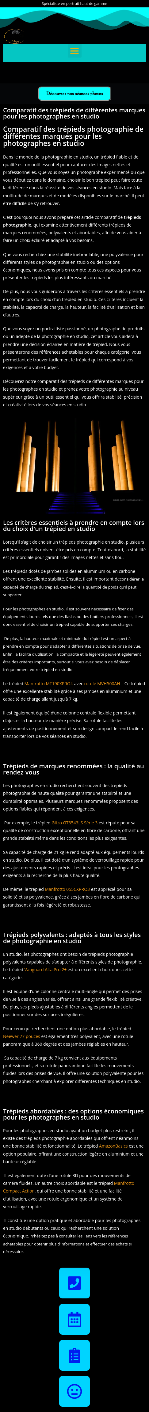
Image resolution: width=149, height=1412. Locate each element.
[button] (75, 51)
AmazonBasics (113, 1146)
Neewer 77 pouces (21, 1036)
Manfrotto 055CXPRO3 (67, 889)
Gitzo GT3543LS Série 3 (74, 823)
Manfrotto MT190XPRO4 (49, 683)
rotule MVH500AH (102, 683)
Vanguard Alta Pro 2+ (46, 969)
